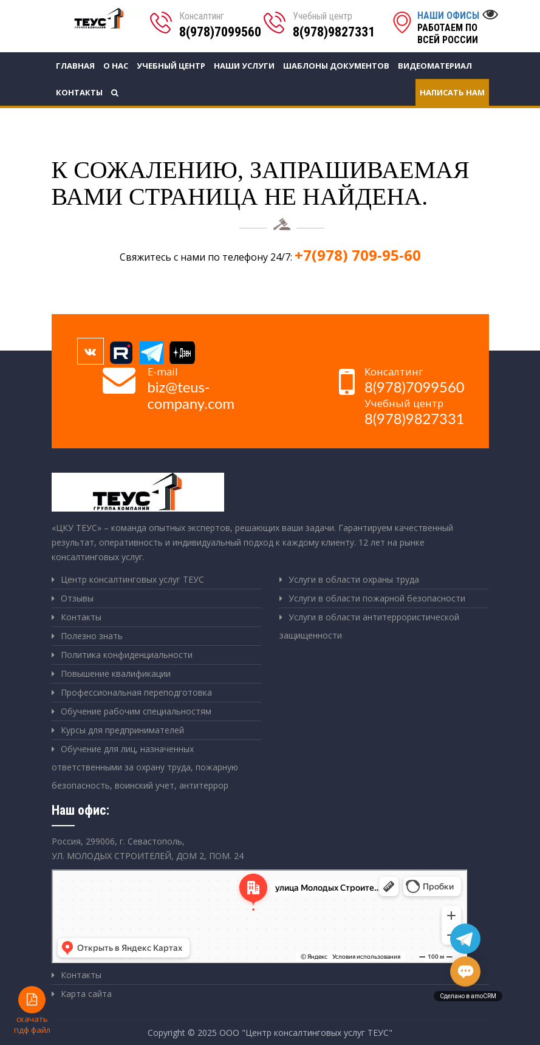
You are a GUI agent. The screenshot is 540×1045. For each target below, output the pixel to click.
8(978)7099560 (220, 31)
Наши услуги (244, 65)
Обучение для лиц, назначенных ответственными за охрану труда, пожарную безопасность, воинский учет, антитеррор (145, 767)
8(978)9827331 (334, 31)
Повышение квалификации (116, 673)
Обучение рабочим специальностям (136, 711)
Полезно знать (92, 636)
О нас (115, 65)
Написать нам (452, 92)
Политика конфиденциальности (127, 654)
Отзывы (77, 598)
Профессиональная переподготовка (136, 692)
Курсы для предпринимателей (122, 730)
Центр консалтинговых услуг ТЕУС (132, 579)
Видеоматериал (435, 65)
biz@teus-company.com (191, 395)
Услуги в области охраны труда (354, 579)
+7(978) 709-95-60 (358, 255)
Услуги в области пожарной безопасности (377, 598)
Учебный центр (171, 65)
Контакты (79, 92)
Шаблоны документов (336, 65)
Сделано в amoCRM (468, 996)
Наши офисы (448, 15)
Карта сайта (86, 993)
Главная (75, 65)
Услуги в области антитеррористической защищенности (369, 626)
